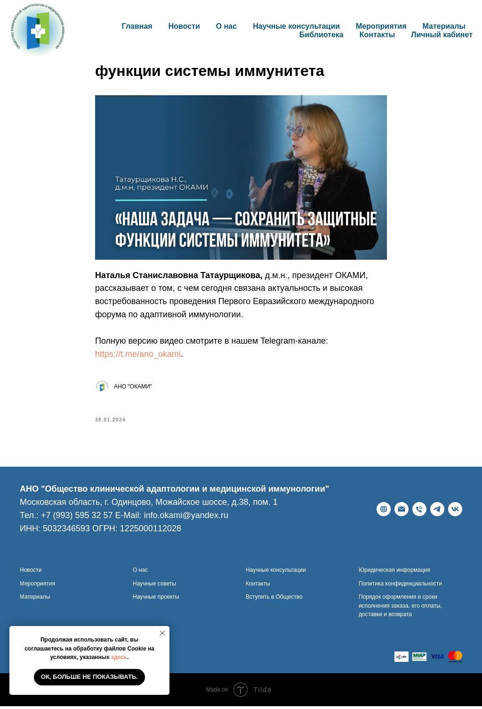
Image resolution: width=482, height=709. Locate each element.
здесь (119, 657)
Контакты (377, 35)
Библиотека (321, 35)
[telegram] (437, 512)
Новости (184, 26)
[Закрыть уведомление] (162, 633)
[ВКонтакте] (455, 512)
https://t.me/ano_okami (138, 355)
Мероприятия (381, 26)
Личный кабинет (442, 35)
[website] (401, 659)
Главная (137, 26)
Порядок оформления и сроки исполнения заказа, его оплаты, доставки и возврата (400, 608)
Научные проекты (156, 599)
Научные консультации (296, 26)
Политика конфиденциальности (400, 586)
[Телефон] (419, 512)
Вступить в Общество (274, 599)
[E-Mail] (401, 512)
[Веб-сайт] (384, 512)
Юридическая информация (394, 572)
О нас (140, 572)
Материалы (444, 26)
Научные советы (154, 586)
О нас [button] (226, 26)
